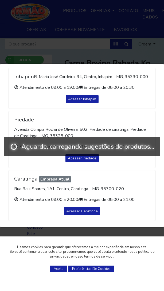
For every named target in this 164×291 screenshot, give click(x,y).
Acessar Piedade (82, 158)
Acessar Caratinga (82, 211)
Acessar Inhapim (82, 99)
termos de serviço (98, 256)
